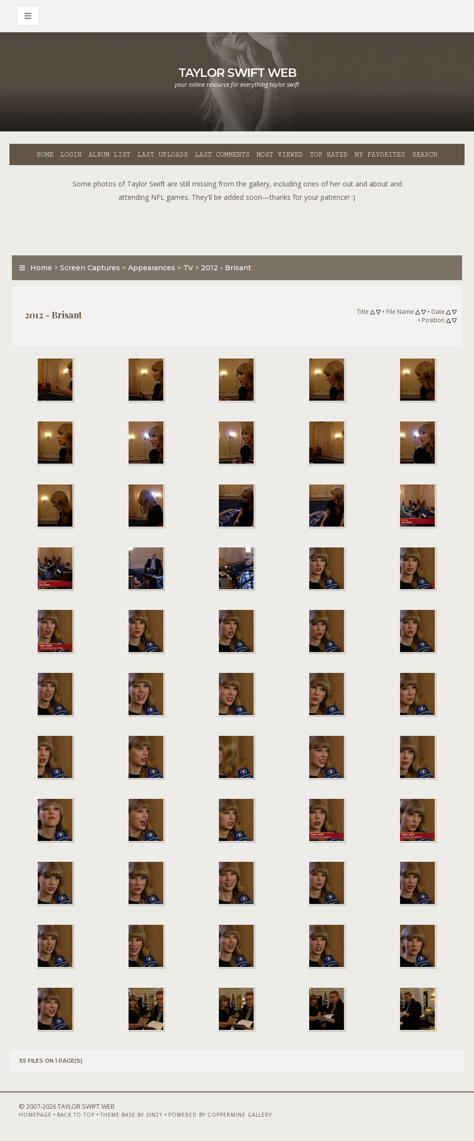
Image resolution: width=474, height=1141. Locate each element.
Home (45, 155)
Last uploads (162, 155)
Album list (109, 155)
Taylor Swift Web (237, 72)
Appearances (151, 267)
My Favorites (379, 155)
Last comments (222, 155)
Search (424, 155)
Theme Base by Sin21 (131, 1114)
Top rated (328, 155)
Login (71, 155)
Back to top (76, 1114)
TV (188, 267)
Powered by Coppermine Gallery (220, 1114)
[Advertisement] (237, 226)
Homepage (35, 1114)
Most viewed (280, 155)
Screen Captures (90, 267)
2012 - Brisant (226, 267)
